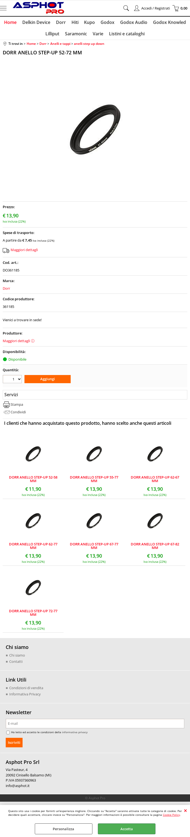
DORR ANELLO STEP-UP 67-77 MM (94, 546)
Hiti (75, 23)
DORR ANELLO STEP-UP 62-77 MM (33, 546)
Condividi (18, 412)
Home (11, 23)
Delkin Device (37, 23)
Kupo (89, 23)
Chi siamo (17, 656)
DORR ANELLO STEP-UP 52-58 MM (33, 479)
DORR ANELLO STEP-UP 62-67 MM (155, 479)
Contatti (16, 662)
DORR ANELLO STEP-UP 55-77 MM (94, 479)
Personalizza (63, 828)
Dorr (61, 23)
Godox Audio (133, 23)
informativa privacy (75, 733)
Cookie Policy (171, 815)
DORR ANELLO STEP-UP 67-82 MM (155, 546)
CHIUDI (185, 810)
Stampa (17, 405)
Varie (98, 35)
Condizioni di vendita (26, 688)
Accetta (126, 828)
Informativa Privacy (25, 694)
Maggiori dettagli (24, 250)
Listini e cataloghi (126, 35)
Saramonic (76, 35)
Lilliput (53, 35)
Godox (107, 23)
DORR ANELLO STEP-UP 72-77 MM (33, 613)
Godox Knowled (168, 23)
